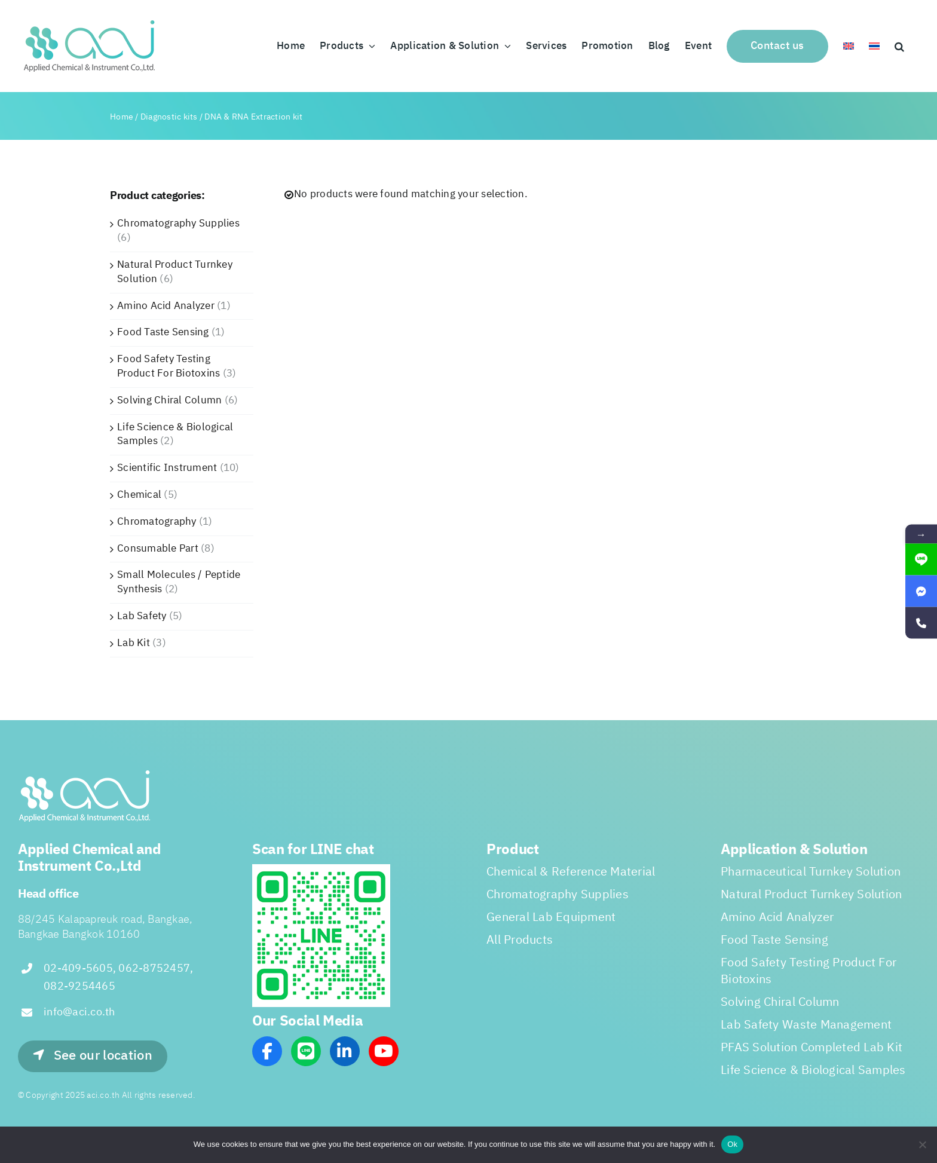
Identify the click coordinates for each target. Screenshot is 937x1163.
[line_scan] (321, 869)
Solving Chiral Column (169, 400)
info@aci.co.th (79, 1012)
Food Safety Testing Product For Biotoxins (168, 366)
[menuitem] (848, 46)
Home (121, 117)
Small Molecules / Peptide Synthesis (178, 582)
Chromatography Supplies (178, 223)
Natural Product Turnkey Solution (174, 271)
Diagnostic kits (169, 117)
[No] (922, 1144)
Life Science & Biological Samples (175, 434)
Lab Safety (142, 616)
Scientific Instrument (167, 468)
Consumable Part (157, 548)
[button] (899, 46)
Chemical (139, 494)
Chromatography (157, 521)
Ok (732, 1144)
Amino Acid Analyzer (166, 306)
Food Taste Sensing (163, 332)
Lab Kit (133, 643)
